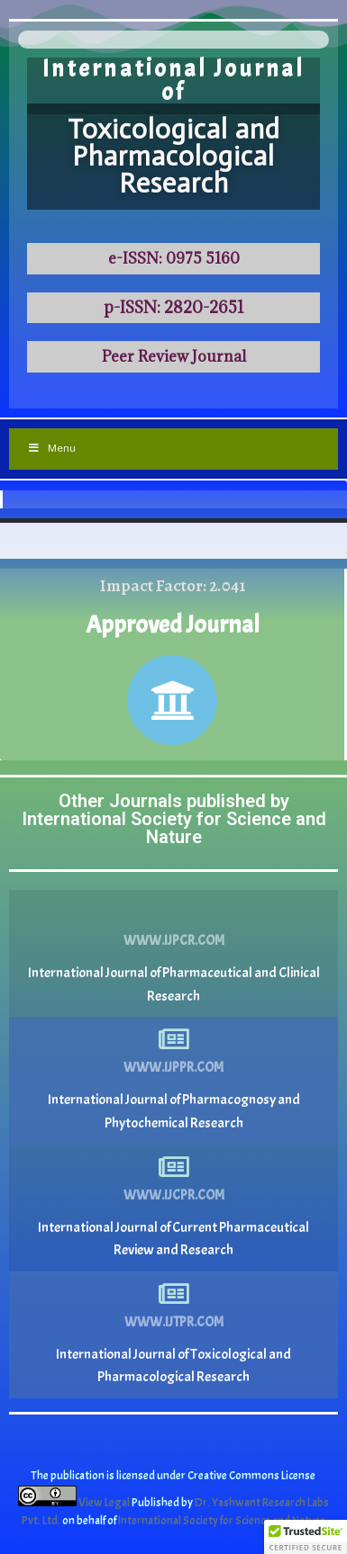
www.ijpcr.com (173, 940)
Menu (51, 448)
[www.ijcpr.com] (173, 1167)
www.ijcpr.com (173, 1195)
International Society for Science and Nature (221, 1521)
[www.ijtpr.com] (173, 1293)
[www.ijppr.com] (173, 1039)
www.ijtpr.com (174, 1322)
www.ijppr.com (173, 1067)
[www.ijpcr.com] (173, 912)
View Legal (105, 1503)
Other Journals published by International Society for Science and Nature (174, 819)
